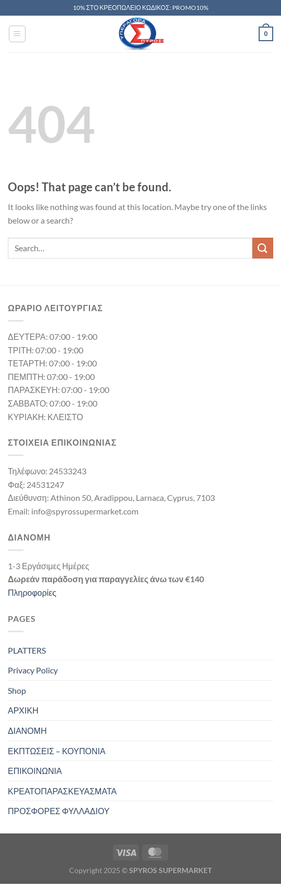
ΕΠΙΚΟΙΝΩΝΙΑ (35, 771)
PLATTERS (27, 650)
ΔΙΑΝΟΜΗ (27, 730)
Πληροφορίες (32, 592)
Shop (17, 690)
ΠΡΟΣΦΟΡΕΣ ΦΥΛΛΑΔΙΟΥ (59, 811)
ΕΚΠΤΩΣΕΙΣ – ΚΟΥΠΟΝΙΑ (57, 751)
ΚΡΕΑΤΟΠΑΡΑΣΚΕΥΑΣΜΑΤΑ (62, 791)
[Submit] (262, 248)
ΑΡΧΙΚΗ (23, 710)
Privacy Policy (33, 670)
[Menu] (17, 34)
